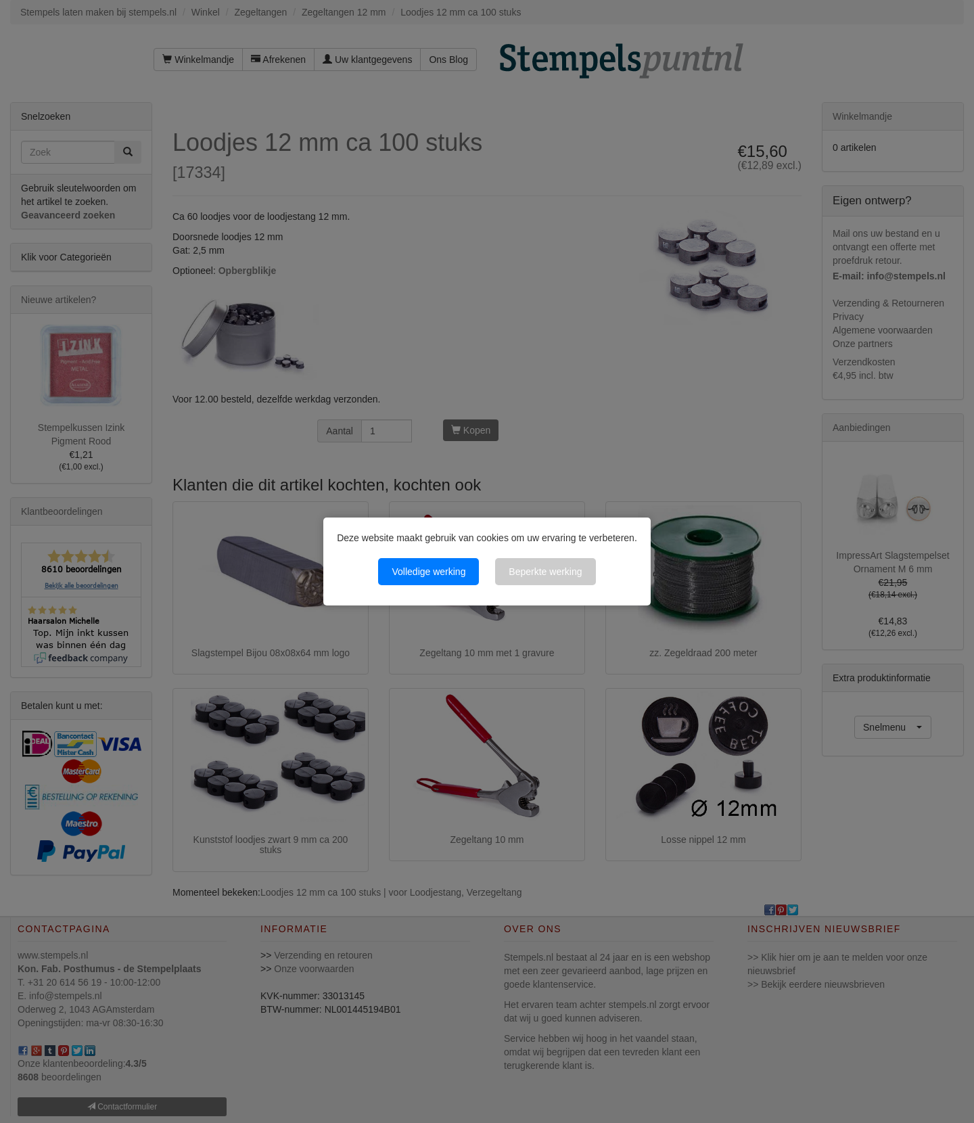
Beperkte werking (545, 571)
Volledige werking (428, 571)
